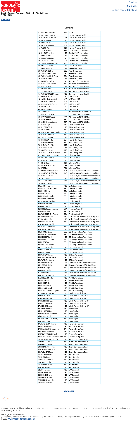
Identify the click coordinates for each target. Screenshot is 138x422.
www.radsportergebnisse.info (21, 419)
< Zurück (5, 19)
